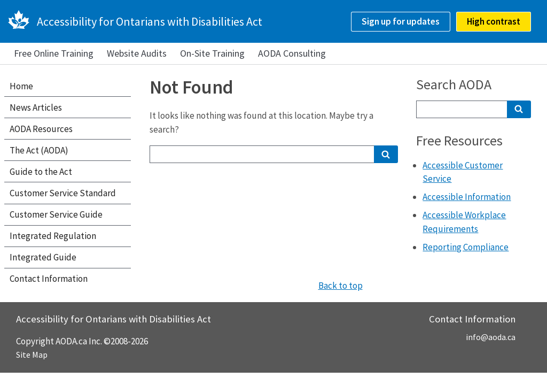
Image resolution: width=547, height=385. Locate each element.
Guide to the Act (41, 172)
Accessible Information (467, 197)
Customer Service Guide (56, 214)
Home (21, 86)
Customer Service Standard (63, 193)
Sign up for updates (401, 21)
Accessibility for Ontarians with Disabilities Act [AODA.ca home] (149, 21)
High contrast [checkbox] (493, 21)
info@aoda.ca (490, 337)
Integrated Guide (43, 257)
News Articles (36, 107)
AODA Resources (41, 129)
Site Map (32, 354)
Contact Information (49, 278)
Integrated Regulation (53, 236)
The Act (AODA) (39, 150)
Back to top (340, 285)
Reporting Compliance (466, 247)
